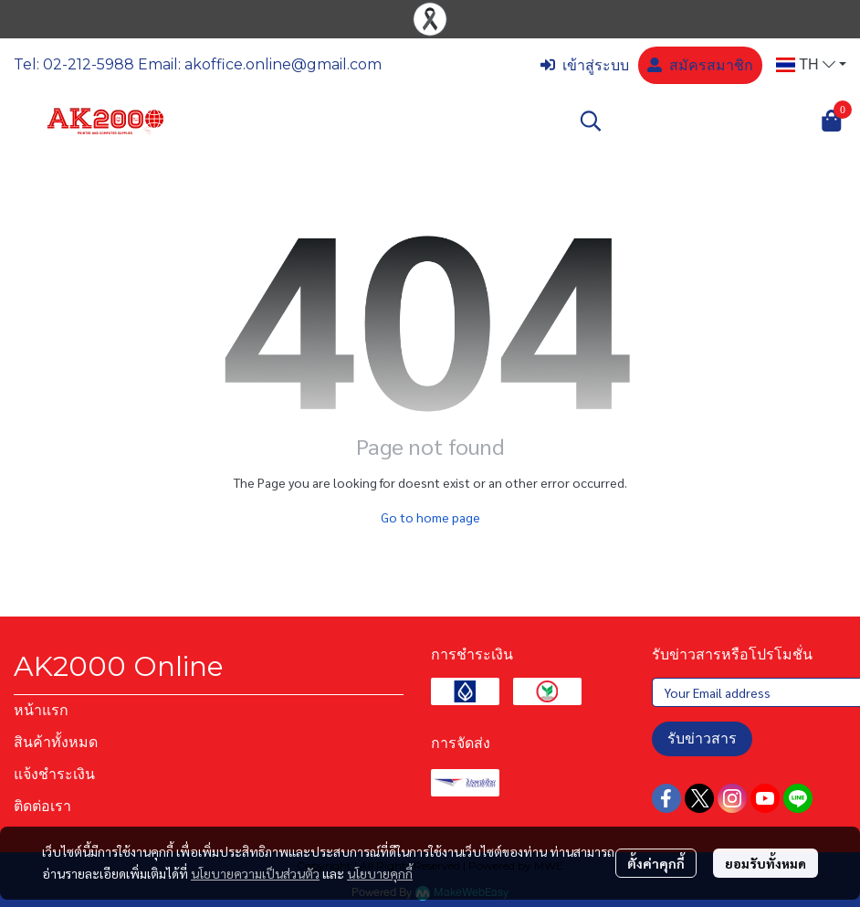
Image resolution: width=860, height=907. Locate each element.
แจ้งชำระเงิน (54, 774)
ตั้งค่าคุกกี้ (656, 863)
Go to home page (430, 517)
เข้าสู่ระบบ (584, 65)
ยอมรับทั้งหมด (765, 863)
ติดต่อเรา (42, 806)
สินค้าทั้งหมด (56, 742)
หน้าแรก (41, 710)
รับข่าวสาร (702, 738)
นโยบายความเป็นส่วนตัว (255, 873)
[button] (811, 65)
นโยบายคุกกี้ (380, 873)
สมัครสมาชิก (700, 65)
